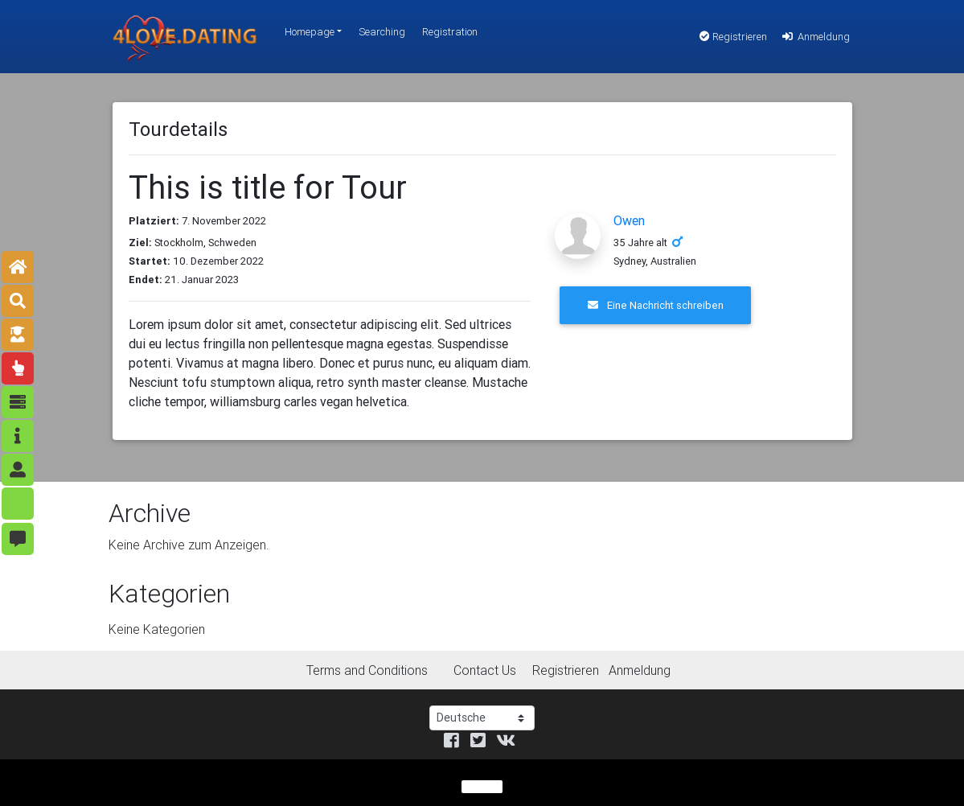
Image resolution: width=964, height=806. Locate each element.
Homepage (309, 32)
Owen (629, 220)
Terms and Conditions (367, 670)
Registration (450, 32)
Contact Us (484, 670)
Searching (382, 32)
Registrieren (733, 36)
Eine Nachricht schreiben (656, 305)
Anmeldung (815, 36)
